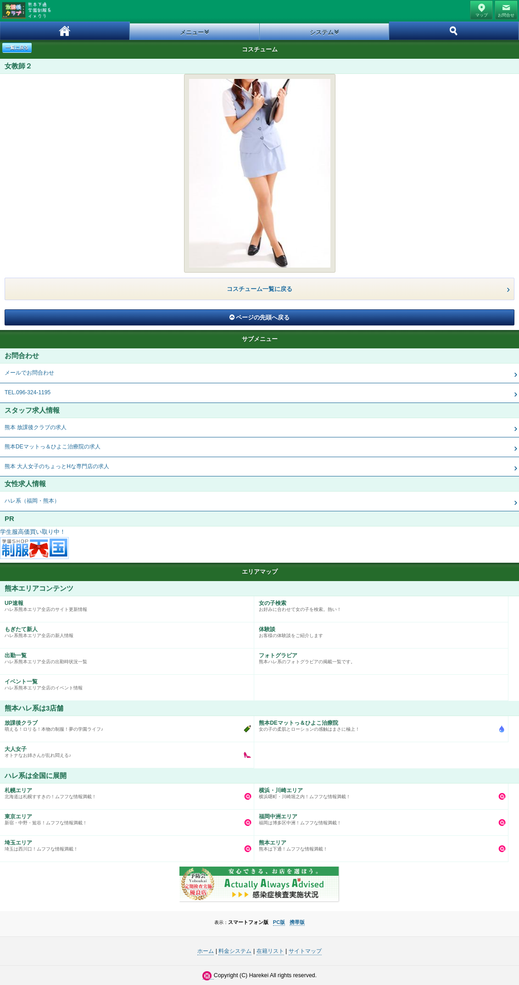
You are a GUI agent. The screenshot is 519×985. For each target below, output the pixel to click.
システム (322, 32)
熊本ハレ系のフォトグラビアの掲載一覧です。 (379, 656)
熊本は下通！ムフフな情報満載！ (379, 843)
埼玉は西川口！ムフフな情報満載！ (125, 843)
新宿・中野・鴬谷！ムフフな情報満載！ (125, 817)
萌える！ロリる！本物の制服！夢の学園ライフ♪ (125, 724)
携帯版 (297, 922)
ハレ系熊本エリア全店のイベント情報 (125, 682)
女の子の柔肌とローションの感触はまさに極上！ (379, 724)
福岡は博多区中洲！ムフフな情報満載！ (379, 817)
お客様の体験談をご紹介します (379, 630)
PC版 (279, 922)
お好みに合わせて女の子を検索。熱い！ (379, 604)
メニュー (192, 32)
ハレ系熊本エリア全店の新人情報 (125, 630)
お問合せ (506, 15)
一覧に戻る (17, 47)
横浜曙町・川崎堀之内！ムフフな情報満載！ (379, 791)
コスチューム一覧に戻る (259, 288)
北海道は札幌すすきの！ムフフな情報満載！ (125, 791)
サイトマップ (305, 951)
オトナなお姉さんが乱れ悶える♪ (125, 750)
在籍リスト (270, 951)
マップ (481, 15)
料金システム (234, 951)
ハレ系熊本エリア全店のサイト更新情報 (125, 604)
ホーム (65, 31)
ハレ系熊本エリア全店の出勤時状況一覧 (125, 656)
